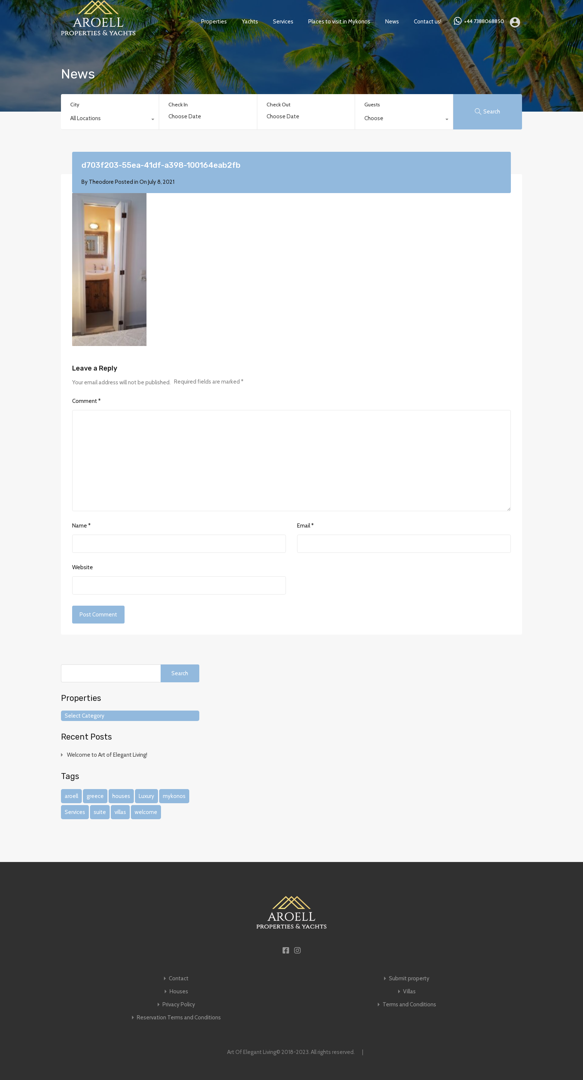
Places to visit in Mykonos (339, 21)
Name (81, 525)
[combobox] (110, 120)
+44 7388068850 (484, 21)
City (74, 104)
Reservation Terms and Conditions (179, 1017)
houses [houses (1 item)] (121, 796)
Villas (409, 991)
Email (305, 525)
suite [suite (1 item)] (100, 812)
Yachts (250, 21)
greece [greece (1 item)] (95, 796)
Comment (86, 401)
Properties (214, 21)
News (392, 21)
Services (283, 21)
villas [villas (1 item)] (120, 812)
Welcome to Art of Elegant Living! (107, 754)
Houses (179, 991)
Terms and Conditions (409, 1004)
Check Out (278, 105)
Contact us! (427, 21)
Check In (178, 105)
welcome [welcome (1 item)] (146, 812)
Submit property (409, 978)
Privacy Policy (178, 1004)
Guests (372, 104)
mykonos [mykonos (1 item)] (174, 796)
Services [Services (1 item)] (75, 812)
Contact (179, 978)
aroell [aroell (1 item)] (71, 796)
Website (82, 567)
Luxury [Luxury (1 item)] (146, 796)
